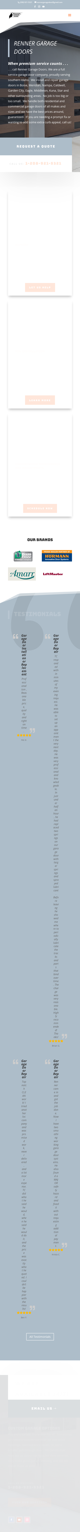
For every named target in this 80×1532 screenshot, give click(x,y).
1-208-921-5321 (43, 161)
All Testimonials (40, 1337)
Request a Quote (36, 144)
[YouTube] (43, 7)
